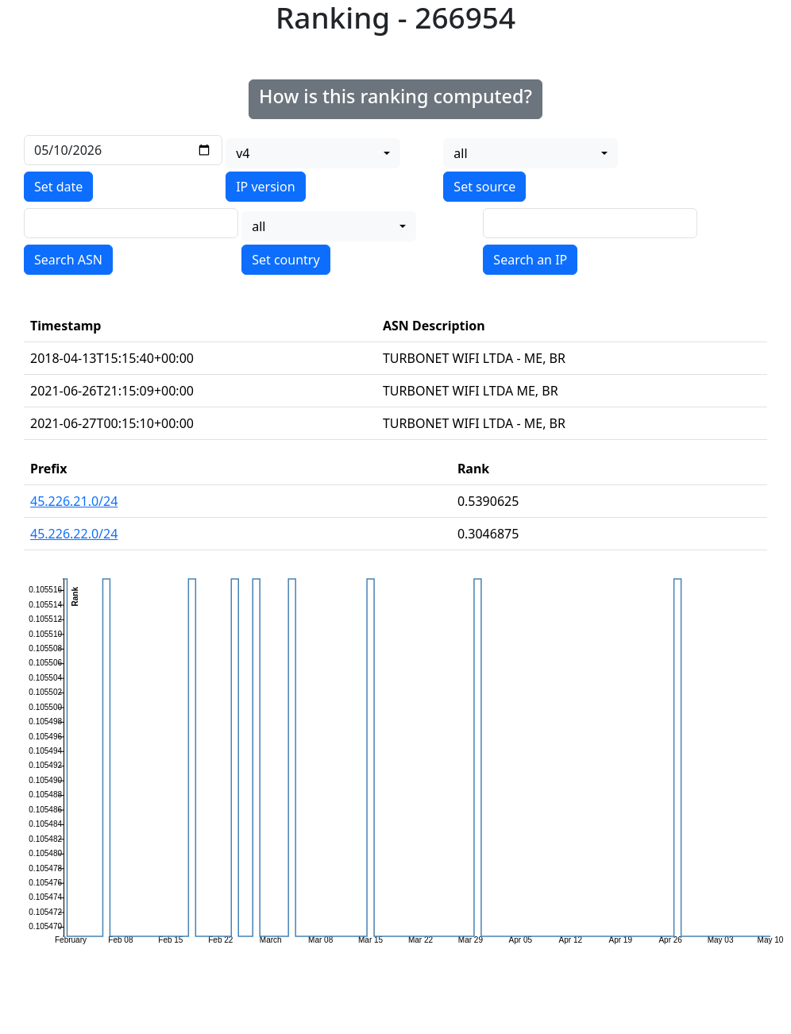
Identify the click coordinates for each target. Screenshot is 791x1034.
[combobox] (313, 153)
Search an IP (530, 259)
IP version (265, 186)
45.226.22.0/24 (74, 533)
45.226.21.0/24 (74, 501)
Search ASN (68, 259)
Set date (58, 186)
